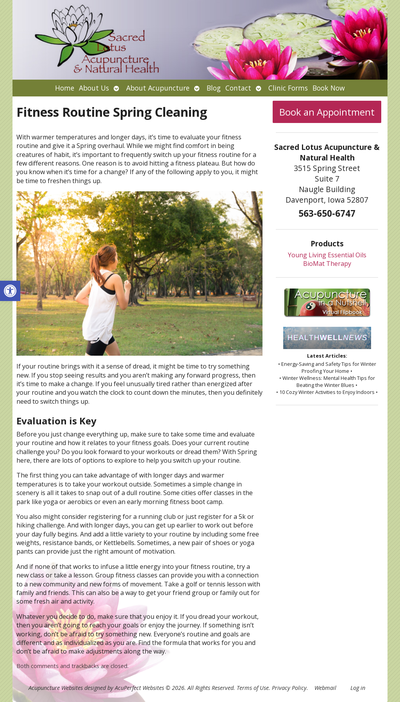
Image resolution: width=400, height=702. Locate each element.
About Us (94, 88)
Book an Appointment (327, 111)
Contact (238, 88)
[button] (10, 291)
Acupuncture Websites (56, 687)
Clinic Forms (288, 88)
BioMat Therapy (327, 263)
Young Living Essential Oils (327, 255)
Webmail (325, 687)
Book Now (328, 88)
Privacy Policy (289, 687)
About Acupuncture (157, 88)
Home (64, 88)
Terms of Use (253, 687)
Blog (214, 88)
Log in (357, 687)
